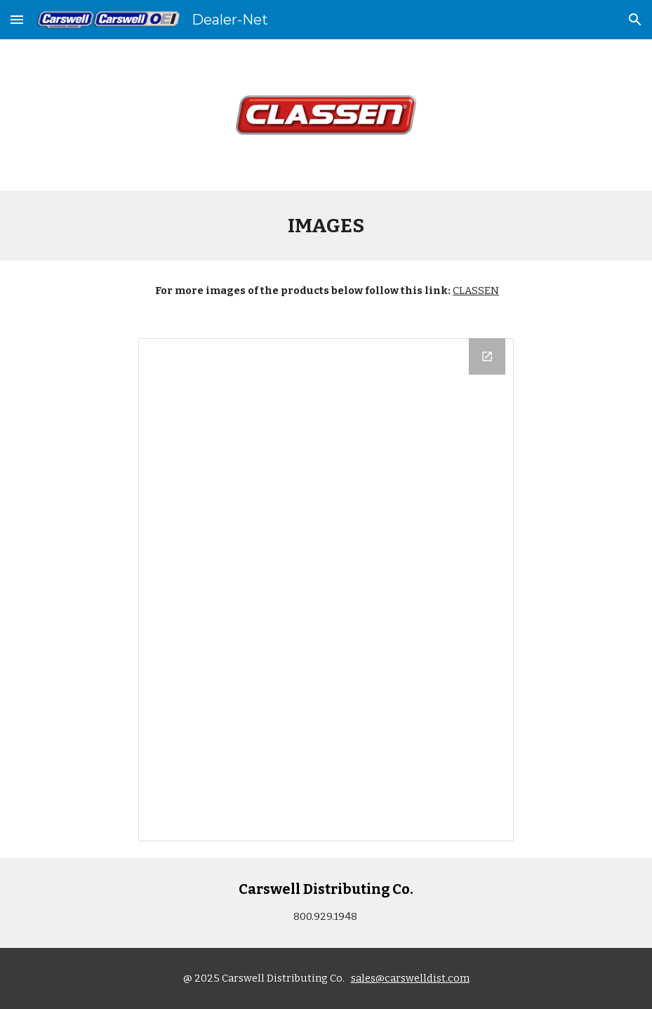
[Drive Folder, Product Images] (326, 589)
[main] (326, 225)
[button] (17, 19)
